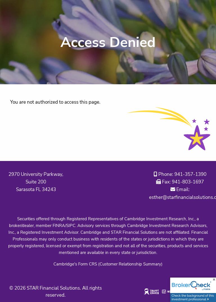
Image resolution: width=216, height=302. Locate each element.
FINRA (59, 225)
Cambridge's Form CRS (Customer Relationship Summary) (108, 264)
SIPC (70, 225)
